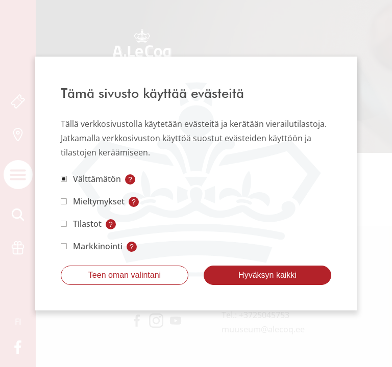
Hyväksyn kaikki (267, 275)
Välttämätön (97, 179)
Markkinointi (97, 246)
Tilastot (87, 223)
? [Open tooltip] (130, 179)
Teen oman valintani (124, 275)
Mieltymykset (99, 201)
